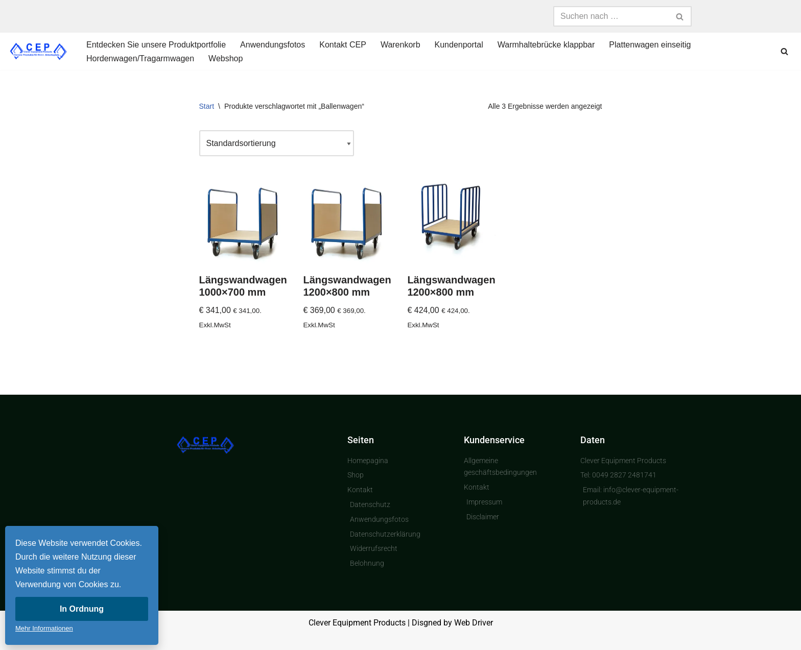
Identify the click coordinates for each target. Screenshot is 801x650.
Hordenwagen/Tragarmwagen (140, 58)
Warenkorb (400, 44)
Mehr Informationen (44, 628)
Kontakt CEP (342, 44)
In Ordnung (82, 609)
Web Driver (473, 623)
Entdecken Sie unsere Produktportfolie (156, 44)
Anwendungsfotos (272, 44)
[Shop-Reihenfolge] (276, 143)
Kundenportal (459, 44)
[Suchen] (611, 16)
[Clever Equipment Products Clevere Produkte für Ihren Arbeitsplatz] (38, 51)
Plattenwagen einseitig (650, 44)
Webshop (225, 58)
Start (207, 106)
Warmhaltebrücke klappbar (546, 44)
